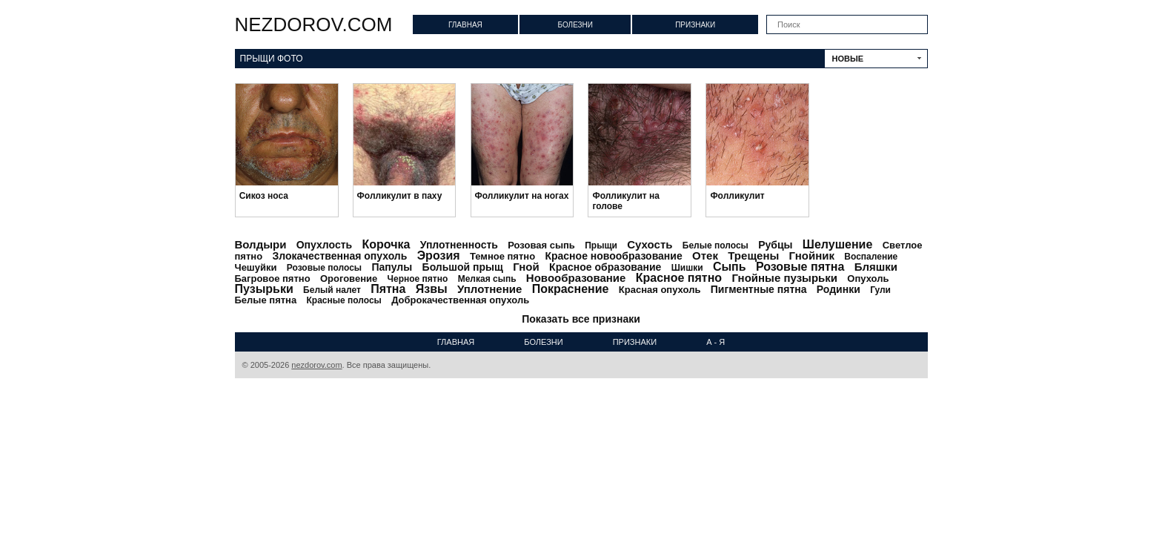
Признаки (695, 25)
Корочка (386, 244)
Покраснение (570, 289)
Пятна (388, 289)
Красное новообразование (613, 256)
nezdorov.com (314, 24)
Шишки (687, 268)
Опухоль (868, 278)
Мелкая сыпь (487, 279)
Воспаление (870, 256)
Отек (705, 255)
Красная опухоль (660, 289)
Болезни (575, 25)
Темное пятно (502, 256)
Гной (526, 266)
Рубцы (775, 245)
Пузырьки (264, 289)
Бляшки (875, 266)
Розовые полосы (324, 268)
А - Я (715, 341)
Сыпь (729, 266)
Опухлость (324, 245)
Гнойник (811, 255)
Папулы (391, 267)
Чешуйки (256, 267)
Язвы (432, 289)
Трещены (753, 255)
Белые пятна (266, 300)
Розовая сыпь (541, 245)
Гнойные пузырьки (784, 277)
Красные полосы (344, 300)
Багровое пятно (273, 278)
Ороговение (348, 278)
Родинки (838, 289)
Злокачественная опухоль (339, 256)
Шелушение (837, 244)
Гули (880, 290)
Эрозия (438, 255)
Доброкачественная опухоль (460, 300)
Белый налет (332, 290)
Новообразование (576, 277)
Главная (465, 25)
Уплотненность (459, 245)
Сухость (649, 244)
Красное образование (605, 267)
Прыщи (601, 245)
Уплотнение (489, 289)
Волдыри (261, 244)
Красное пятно (679, 277)
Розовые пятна (800, 266)
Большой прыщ (462, 267)
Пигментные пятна (759, 289)
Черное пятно (418, 279)
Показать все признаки (581, 319)
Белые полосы (715, 245)
